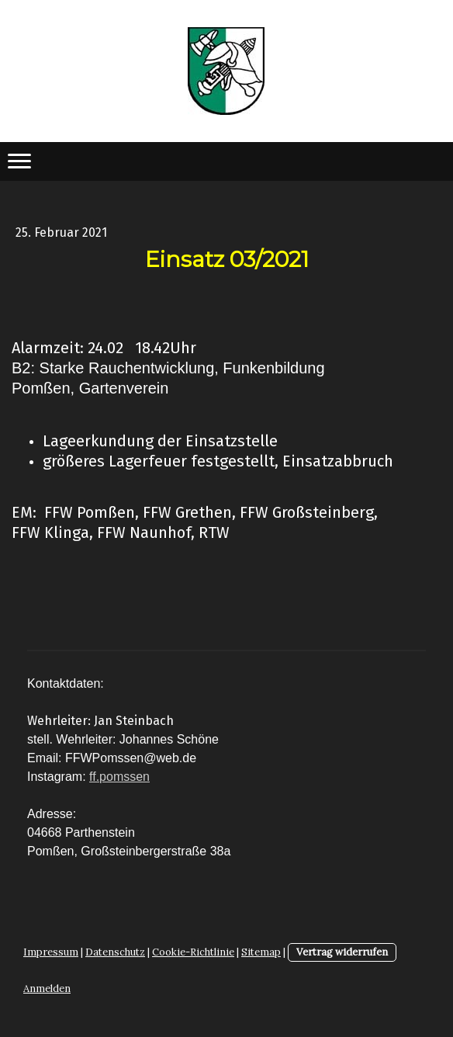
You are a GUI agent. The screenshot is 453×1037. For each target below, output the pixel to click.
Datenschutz (115, 952)
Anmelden (47, 988)
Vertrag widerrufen (342, 952)
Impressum (50, 952)
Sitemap (261, 952)
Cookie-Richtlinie (193, 952)
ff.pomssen (119, 776)
